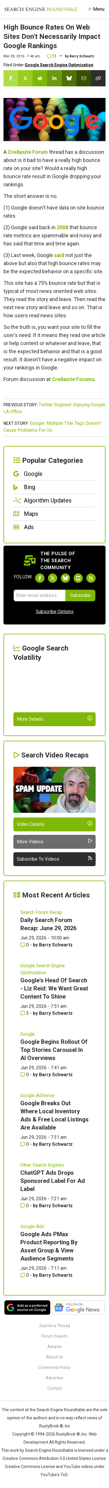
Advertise (54, 1378)
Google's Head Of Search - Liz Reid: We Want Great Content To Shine (54, 988)
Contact (54, 1388)
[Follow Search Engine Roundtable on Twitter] (52, 578)
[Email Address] (39, 595)
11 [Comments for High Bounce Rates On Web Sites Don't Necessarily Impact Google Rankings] (52, 56)
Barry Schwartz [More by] (81, 56)
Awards (54, 1346)
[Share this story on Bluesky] (69, 78)
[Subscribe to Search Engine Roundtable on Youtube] (78, 578)
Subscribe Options (55, 611)
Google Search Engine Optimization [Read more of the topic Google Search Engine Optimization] (42, 969)
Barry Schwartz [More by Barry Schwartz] (56, 945)
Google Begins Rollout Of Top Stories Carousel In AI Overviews (53, 1049)
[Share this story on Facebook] (10, 78)
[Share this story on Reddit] (40, 78)
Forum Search (54, 1336)
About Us (54, 1357)
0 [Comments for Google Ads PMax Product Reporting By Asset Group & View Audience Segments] (25, 1275)
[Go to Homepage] (41, 9)
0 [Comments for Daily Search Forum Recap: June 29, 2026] (25, 945)
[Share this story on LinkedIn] (54, 78)
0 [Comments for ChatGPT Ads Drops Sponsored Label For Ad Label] (25, 1205)
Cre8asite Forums (73, 379)
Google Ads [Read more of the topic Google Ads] (32, 1226)
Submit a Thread (54, 1325)
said (59, 255)
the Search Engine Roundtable (58, 1409)
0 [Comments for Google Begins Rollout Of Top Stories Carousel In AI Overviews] (25, 1074)
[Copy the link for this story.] (98, 78)
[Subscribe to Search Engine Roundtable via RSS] (91, 578)
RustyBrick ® (68, 1434)
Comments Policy (54, 1367)
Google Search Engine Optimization (59, 65)
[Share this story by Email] (83, 78)
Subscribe (80, 595)
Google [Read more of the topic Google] (27, 1034)
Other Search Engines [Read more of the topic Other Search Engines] (42, 1165)
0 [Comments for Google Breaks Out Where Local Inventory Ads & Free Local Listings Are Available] (25, 1144)
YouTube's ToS (54, 1474)
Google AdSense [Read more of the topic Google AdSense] (37, 1095)
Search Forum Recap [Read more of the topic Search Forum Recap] (41, 912)
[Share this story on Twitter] (25, 78)
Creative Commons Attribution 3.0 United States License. (55, 1458)
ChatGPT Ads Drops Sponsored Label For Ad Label (52, 1180)
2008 (62, 227)
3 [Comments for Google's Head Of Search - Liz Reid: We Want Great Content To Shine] (25, 1013)
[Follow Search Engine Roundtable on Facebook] (39, 578)
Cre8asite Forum (28, 152)
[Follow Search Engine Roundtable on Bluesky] (65, 578)
